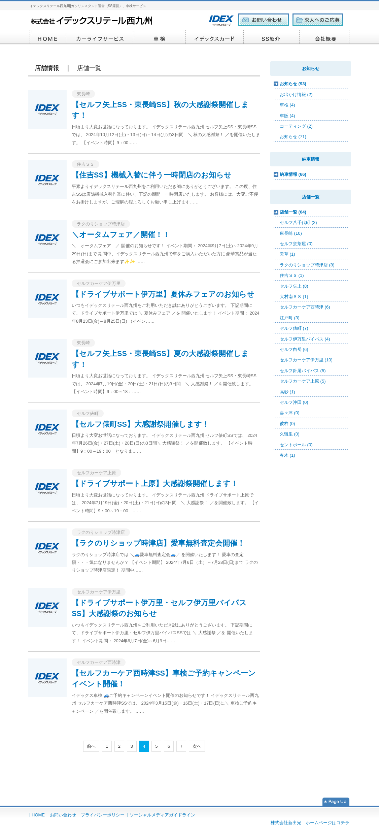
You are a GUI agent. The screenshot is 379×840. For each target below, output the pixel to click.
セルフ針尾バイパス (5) (303, 370)
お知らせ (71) (293, 136)
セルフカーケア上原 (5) (303, 381)
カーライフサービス (99, 37)
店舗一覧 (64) (293, 212)
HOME (47, 37)
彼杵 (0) (287, 423)
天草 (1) (287, 254)
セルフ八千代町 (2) (298, 222)
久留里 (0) (290, 434)
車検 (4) (287, 104)
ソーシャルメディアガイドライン (162, 814)
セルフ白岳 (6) (294, 349)
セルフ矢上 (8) (294, 286)
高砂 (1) (287, 391)
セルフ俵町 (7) (294, 328)
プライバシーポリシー (103, 814)
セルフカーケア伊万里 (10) (306, 359)
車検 (159, 37)
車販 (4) (287, 115)
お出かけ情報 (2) (296, 94)
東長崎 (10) (291, 233)
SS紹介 (272, 37)
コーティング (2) (296, 126)
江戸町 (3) (290, 317)
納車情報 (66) (293, 174)
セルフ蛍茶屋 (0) (296, 243)
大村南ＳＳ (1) (294, 296)
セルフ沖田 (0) (294, 402)
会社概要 (324, 37)
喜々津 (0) (290, 412)
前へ (91, 746)
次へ (197, 746)
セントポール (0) (296, 444)
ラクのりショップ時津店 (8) (307, 264)
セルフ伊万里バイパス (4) (305, 339)
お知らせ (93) (293, 83)
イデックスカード (215, 37)
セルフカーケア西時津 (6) (305, 307)
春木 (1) (287, 455)
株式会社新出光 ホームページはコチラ (310, 822)
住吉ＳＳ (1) (292, 275)
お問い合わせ (63, 814)
